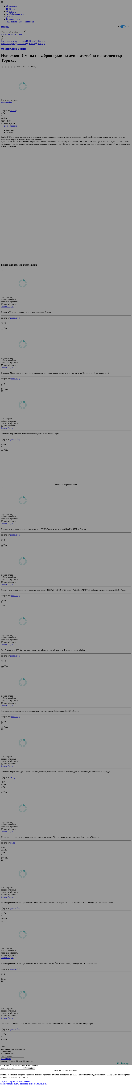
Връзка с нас (41, 1084)
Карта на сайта (12, 1084)
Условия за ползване (27, 1084)
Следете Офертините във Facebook (15, 1081)
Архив (3, 1084)
